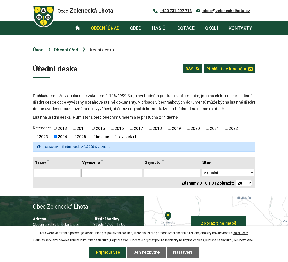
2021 (214, 128)
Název (40, 162)
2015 (100, 128)
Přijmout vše (108, 252)
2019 (176, 128)
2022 (233, 128)
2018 (157, 128)
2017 (138, 128)
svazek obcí (130, 136)
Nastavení (182, 252)
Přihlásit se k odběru (229, 68)
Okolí (211, 28)
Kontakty (240, 28)
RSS (192, 68)
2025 (81, 136)
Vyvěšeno (91, 162)
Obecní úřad (105, 28)
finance (102, 136)
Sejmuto (153, 162)
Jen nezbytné (147, 252)
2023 (43, 136)
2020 (195, 128)
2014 (81, 128)
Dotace (186, 28)
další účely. (240, 233)
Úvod (77, 28)
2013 (62, 128)
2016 (119, 128)
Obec (135, 28)
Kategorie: (42, 127)
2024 (62, 136)
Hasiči (159, 28)
